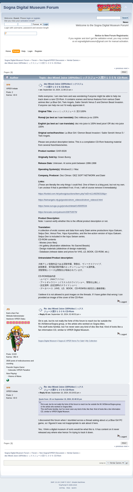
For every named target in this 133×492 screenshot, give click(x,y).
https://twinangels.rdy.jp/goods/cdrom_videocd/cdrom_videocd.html (70, 200)
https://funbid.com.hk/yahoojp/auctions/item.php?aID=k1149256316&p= (72, 194)
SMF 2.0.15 (55, 482)
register (37, 18)
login (29, 18)
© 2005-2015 (72, 485)
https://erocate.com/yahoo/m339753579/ (57, 212)
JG (8, 309)
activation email (27, 21)
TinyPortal (62, 485)
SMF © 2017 (66, 482)
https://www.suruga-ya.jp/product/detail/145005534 (62, 206)
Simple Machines (78, 482)
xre (8, 84)
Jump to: (102, 463)
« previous (118, 68)
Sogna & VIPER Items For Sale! (71, 341)
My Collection (91, 341)
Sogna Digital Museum (47, 341)
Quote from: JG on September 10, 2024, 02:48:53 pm (60, 399)
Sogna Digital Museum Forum (31, 7)
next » (126, 68)
